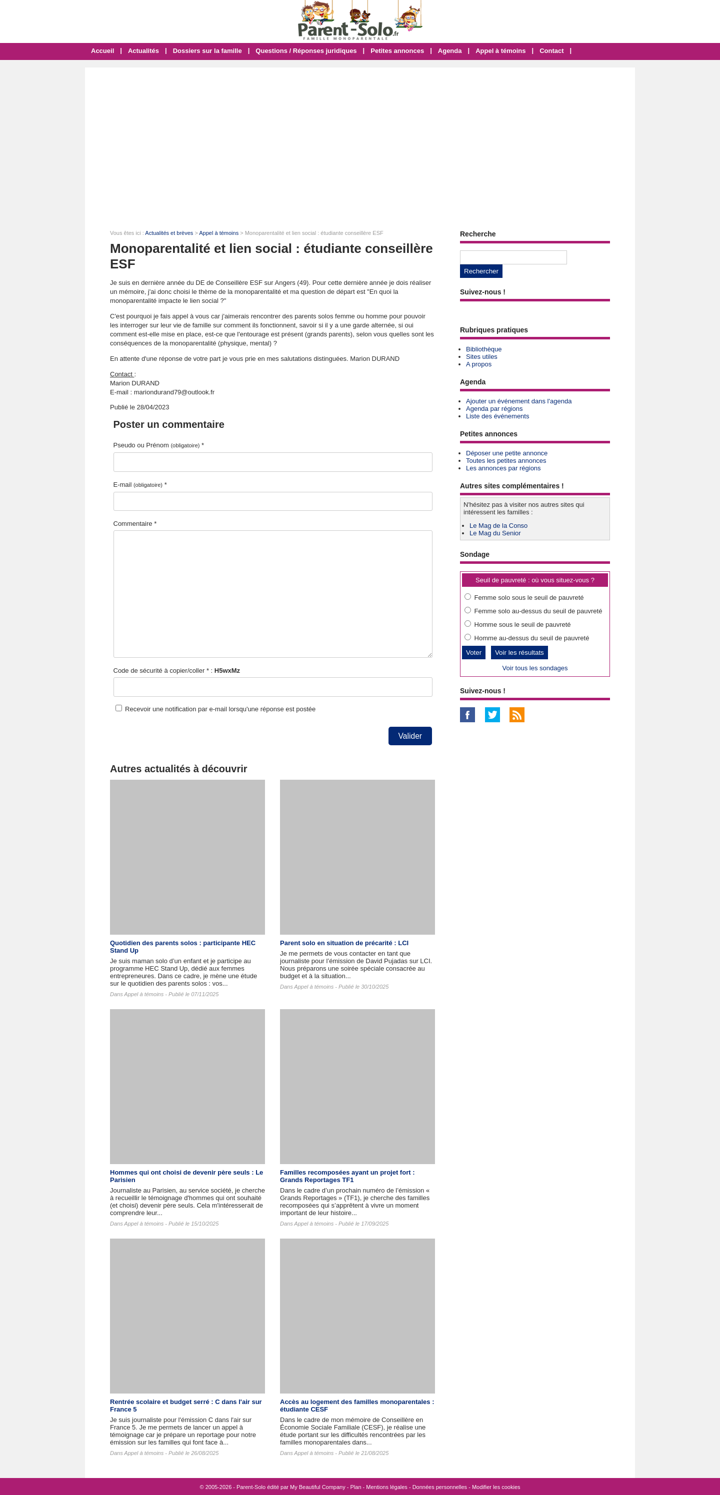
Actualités (143, 50)
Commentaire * (135, 523)
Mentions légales (387, 1487)
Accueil (102, 50)
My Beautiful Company (318, 1487)
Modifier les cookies (496, 1487)
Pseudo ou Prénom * (159, 445)
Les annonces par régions (503, 468)
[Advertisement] (360, 142)
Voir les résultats (519, 652)
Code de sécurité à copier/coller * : (177, 670)
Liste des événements (497, 416)
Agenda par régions (494, 408)
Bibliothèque (484, 349)
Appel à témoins (501, 50)
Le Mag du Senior (495, 533)
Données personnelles (439, 1487)
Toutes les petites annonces (506, 460)
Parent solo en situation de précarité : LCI (344, 943)
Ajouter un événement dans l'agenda (519, 401)
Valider (410, 736)
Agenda (450, 50)
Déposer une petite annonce (507, 453)
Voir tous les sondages (535, 668)
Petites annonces (397, 50)
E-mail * (140, 484)
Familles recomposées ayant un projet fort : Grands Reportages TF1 (347, 1176)
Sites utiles (482, 356)
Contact (552, 50)
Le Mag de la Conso (499, 525)
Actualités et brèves (169, 233)
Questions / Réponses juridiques (306, 50)
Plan (356, 1487)
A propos (479, 364)
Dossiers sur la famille (207, 50)
